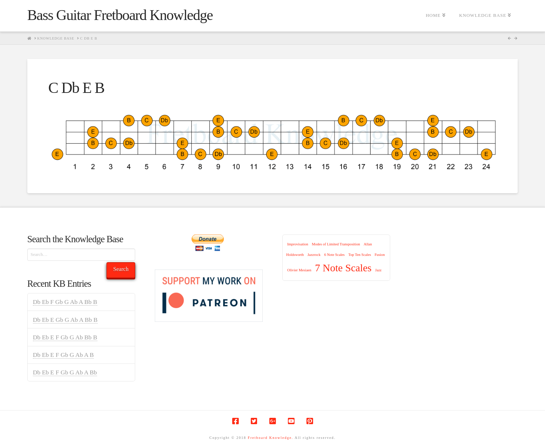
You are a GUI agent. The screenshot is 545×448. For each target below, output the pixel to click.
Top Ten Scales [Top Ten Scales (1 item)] (359, 255)
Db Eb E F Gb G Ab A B (63, 354)
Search (121, 269)
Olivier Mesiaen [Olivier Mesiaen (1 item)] (299, 270)
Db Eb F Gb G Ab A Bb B (65, 301)
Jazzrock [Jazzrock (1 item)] (314, 255)
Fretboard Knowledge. (270, 438)
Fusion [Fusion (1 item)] (379, 255)
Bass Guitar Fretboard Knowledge (120, 15)
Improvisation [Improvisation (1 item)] (297, 244)
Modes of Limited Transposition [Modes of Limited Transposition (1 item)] (336, 244)
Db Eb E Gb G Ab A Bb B (65, 319)
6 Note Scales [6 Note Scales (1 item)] (334, 255)
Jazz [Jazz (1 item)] (378, 270)
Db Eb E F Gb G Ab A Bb (65, 372)
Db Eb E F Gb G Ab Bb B (65, 337)
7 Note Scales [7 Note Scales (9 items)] (343, 267)
